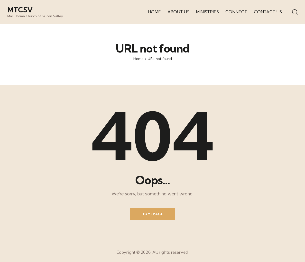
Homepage (152, 214)
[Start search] (295, 13)
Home (138, 59)
